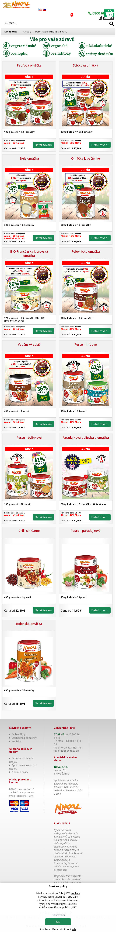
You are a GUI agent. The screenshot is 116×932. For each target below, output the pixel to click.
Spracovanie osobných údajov (23, 767)
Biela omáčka (29, 158)
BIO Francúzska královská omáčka (29, 253)
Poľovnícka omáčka (85, 251)
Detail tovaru (43, 145)
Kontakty (17, 741)
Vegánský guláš (29, 344)
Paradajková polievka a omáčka (85, 437)
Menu (10, 23)
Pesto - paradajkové (85, 531)
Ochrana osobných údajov (21, 760)
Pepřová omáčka (29, 65)
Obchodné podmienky (24, 737)
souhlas (75, 893)
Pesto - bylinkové (29, 437)
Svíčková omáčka (85, 65)
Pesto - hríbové (85, 344)
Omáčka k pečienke (85, 158)
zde (74, 929)
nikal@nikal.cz (70, 751)
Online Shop (19, 734)
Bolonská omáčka (29, 624)
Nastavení (58, 915)
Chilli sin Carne (29, 531)
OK (58, 922)
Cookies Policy (20, 772)
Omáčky (27, 31)
